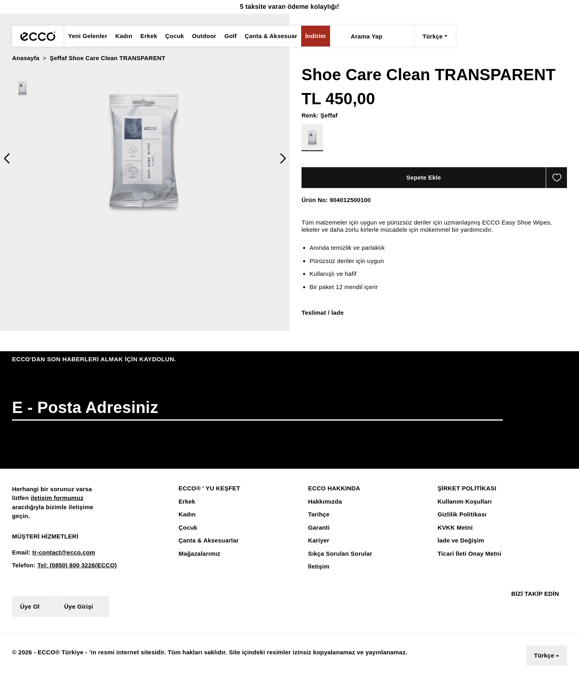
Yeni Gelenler (86, 36)
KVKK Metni (453, 528)
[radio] (22, 88)
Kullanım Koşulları (462, 502)
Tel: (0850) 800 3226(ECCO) (74, 565)
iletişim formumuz (55, 498)
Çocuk (170, 36)
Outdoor (199, 36)
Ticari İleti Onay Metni (468, 554)
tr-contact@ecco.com (60, 553)
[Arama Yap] (331, 36)
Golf (225, 36)
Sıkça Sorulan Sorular (339, 554)
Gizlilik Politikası (460, 514)
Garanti (318, 528)
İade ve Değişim (459, 540)
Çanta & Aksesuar (264, 36)
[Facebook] (512, 607)
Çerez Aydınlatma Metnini (175, 659)
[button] (6, 158)
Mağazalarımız (199, 554)
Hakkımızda (324, 502)
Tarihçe (318, 514)
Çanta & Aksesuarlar (207, 540)
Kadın (121, 36)
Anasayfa (25, 58)
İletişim (318, 567)
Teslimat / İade (322, 312)
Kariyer (318, 540)
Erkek (145, 36)
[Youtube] (546, 607)
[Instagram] (527, 607)
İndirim (307, 36)
